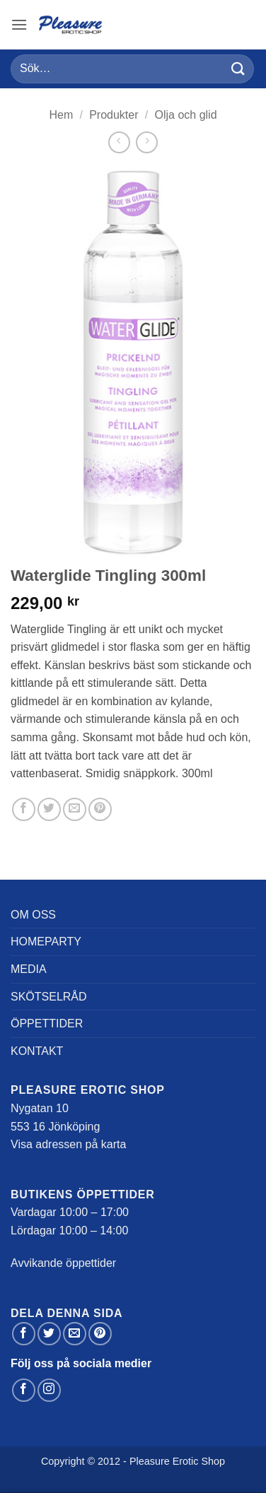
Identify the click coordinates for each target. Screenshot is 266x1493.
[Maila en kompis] (74, 809)
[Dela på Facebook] (23, 809)
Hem (61, 115)
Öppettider (47, 1023)
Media (29, 969)
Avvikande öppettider (63, 1263)
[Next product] (119, 142)
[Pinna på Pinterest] (100, 809)
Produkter (113, 115)
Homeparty (46, 942)
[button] (19, 24)
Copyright (63, 1461)
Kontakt (37, 1051)
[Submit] (238, 69)
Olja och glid (186, 115)
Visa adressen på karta (68, 1144)
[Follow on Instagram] (49, 1390)
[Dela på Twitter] (49, 809)
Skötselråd (49, 997)
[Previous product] (147, 142)
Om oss (33, 915)
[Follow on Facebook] (23, 1390)
